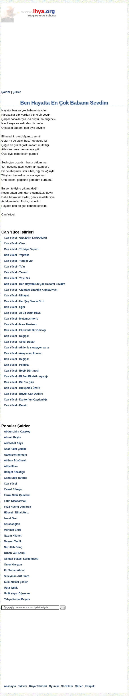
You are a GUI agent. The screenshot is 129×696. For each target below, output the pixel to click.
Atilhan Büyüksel (15, 460)
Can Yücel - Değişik (16, 336)
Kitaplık (90, 686)
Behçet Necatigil (14, 472)
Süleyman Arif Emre (16, 576)
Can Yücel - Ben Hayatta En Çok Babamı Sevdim (34, 284)
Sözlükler (67, 686)
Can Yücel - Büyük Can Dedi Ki (23, 393)
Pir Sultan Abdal (14, 570)
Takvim (22, 686)
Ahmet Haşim (12, 437)
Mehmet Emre (13, 529)
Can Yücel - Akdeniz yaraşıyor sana (26, 347)
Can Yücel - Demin (15, 405)
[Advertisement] (64, 56)
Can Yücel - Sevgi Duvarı (19, 341)
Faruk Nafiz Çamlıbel (17, 495)
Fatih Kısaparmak (15, 501)
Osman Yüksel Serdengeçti (21, 558)
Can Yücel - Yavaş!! (16, 272)
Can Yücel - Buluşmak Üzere (22, 388)
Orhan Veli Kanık (14, 553)
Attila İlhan (11, 466)
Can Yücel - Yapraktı (17, 255)
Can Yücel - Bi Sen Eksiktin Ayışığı (26, 376)
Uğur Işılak (11, 587)
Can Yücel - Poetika (16, 364)
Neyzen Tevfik (13, 541)
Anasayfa (10, 686)
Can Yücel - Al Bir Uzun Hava (22, 312)
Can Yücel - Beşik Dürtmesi (21, 370)
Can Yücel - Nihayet (16, 295)
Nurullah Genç (13, 547)
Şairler (5, 92)
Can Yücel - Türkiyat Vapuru (21, 249)
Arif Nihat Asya (13, 443)
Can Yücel (10, 483)
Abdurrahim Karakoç (17, 431)
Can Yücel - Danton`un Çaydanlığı (25, 399)
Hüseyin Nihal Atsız (16, 512)
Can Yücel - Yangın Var (18, 260)
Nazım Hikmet (13, 535)
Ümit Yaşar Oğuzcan (17, 593)
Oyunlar (54, 686)
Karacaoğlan (12, 524)
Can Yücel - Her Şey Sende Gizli (24, 301)
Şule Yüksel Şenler (16, 581)
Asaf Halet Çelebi (15, 449)
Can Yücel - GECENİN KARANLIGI (25, 237)
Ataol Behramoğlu (15, 454)
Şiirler (17, 92)
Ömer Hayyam (13, 564)
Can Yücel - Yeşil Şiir (17, 278)
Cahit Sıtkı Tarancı (15, 477)
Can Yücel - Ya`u (14, 266)
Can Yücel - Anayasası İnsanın (23, 353)
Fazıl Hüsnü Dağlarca (17, 506)
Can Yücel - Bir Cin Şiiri (19, 382)
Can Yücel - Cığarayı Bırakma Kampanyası (31, 289)
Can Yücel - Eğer (14, 307)
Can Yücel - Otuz (14, 243)
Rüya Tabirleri (38, 686)
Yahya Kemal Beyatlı (17, 599)
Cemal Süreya (13, 489)
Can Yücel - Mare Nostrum (20, 324)
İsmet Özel (10, 518)
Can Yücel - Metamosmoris (21, 318)
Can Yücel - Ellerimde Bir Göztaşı (25, 330)
